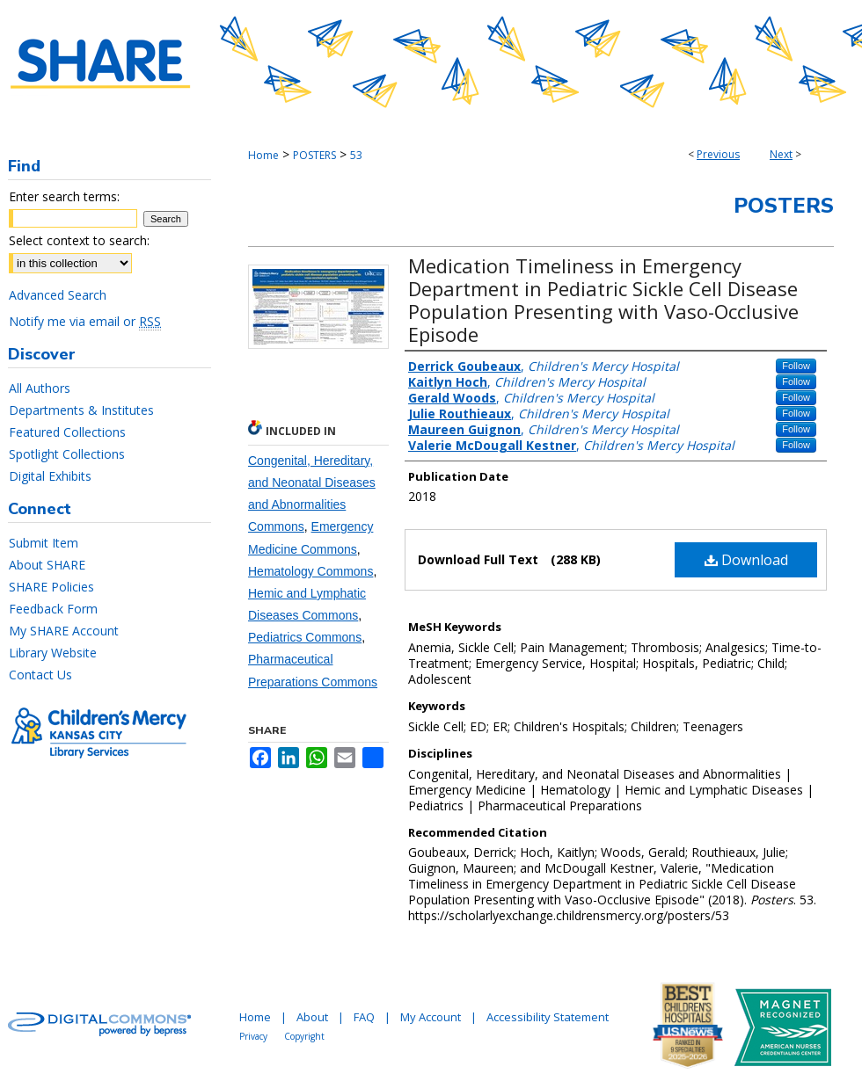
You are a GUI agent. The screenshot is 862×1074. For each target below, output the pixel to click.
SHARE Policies (51, 586)
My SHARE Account (64, 630)
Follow (796, 365)
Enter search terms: (64, 196)
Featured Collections (67, 432)
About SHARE (47, 564)
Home (263, 155)
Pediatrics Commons (305, 637)
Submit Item (43, 542)
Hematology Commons (310, 571)
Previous (718, 154)
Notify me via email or (85, 321)
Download (746, 560)
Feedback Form (53, 608)
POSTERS (314, 155)
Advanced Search (57, 295)
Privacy (253, 1036)
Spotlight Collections (67, 454)
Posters (784, 206)
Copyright (304, 1036)
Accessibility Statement (547, 1017)
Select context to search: (79, 240)
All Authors (39, 388)
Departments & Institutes (81, 410)
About (312, 1017)
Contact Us (40, 674)
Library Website (53, 652)
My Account (430, 1017)
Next (781, 154)
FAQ (364, 1017)
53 (356, 155)
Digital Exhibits (50, 476)
